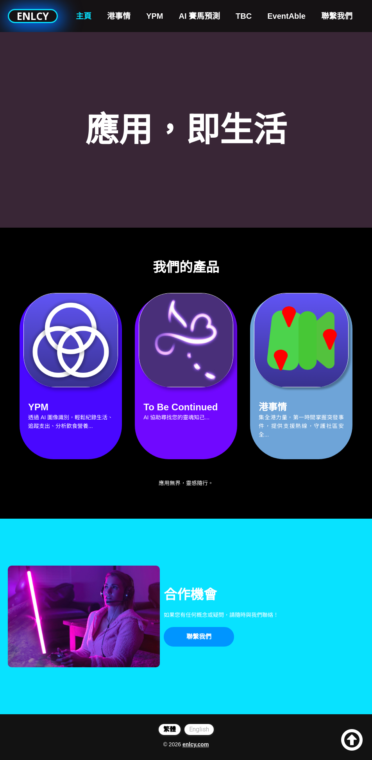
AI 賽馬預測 (199, 16)
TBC (244, 16)
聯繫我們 (336, 16)
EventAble (286, 16)
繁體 (169, 729)
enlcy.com (195, 744)
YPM (154, 16)
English (199, 729)
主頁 (83, 16)
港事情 (119, 16)
